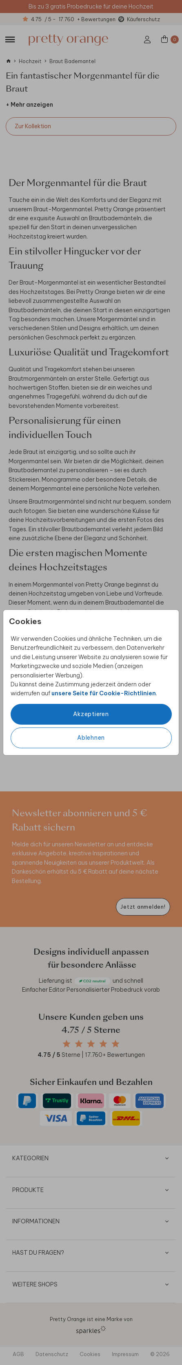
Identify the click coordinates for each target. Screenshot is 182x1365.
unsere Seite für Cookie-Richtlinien (103, 693)
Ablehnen (91, 737)
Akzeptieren (91, 714)
